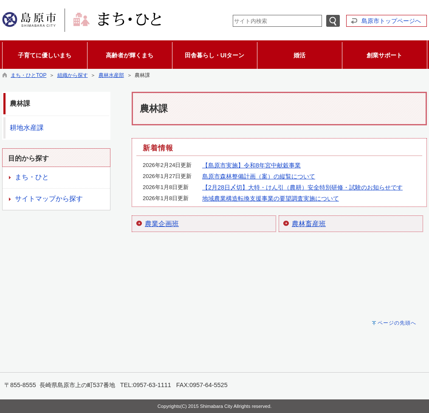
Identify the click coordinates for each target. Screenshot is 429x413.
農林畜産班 (309, 223)
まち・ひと (32, 177)
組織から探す (72, 75)
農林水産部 (111, 75)
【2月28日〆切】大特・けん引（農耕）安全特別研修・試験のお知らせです (302, 187)
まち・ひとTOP (28, 75)
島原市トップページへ (391, 20)
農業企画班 (162, 223)
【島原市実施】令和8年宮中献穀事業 (251, 165)
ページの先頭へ (397, 322)
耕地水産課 (27, 127)
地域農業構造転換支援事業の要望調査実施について (270, 198)
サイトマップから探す (49, 198)
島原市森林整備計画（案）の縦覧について (258, 176)
